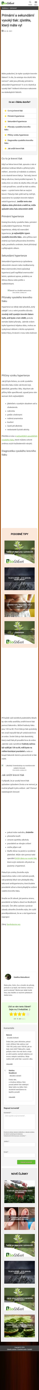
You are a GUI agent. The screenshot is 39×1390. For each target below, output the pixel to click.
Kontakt (29, 1388)
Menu (36, 3)
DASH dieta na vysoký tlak (26, 897)
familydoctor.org (13, 963)
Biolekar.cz (5, 8)
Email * (6, 1191)
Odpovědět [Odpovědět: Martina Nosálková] (12, 1136)
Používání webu (22, 1388)
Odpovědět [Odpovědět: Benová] (9, 1103)
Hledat (30, 3)
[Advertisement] (19, 51)
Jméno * (6, 1180)
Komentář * (7, 1151)
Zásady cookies (11, 1388)
